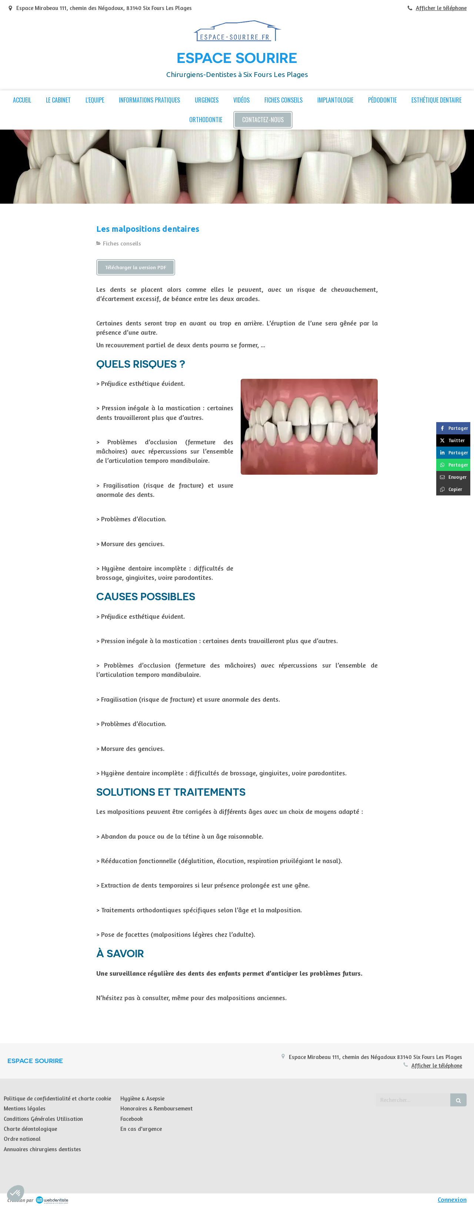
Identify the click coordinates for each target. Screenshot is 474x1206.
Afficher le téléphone (441, 7)
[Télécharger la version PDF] (135, 267)
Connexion (452, 1199)
